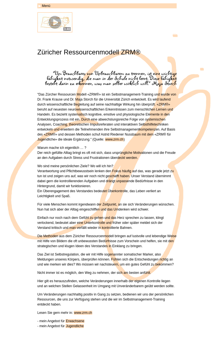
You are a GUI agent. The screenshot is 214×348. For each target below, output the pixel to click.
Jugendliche (75, 326)
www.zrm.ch (114, 139)
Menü (46, 6)
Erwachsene (75, 321)
